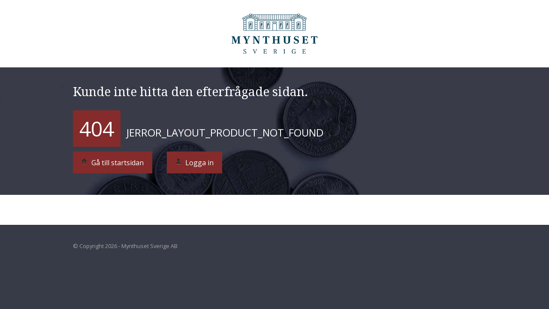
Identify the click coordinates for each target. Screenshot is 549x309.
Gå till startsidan (112, 162)
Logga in (194, 162)
